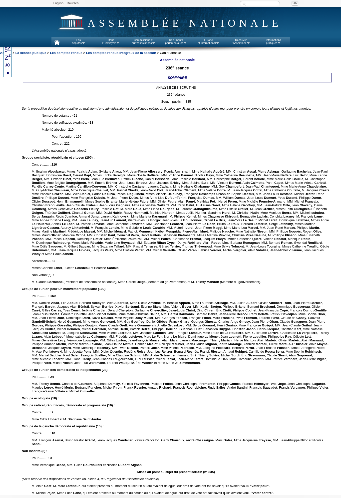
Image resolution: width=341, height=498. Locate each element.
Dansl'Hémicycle (111, 41)
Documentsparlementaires (176, 41)
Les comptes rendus (66, 53)
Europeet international (208, 41)
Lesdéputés (78, 41)
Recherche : (244, 3)
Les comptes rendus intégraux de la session (121, 53)
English (58, 3)
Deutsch (73, 3)
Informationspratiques (273, 41)
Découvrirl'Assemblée (241, 41)
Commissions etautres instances (143, 41)
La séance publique (30, 53)
